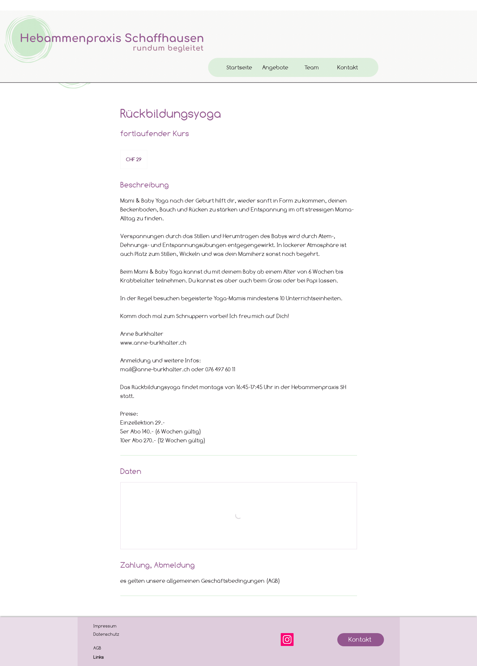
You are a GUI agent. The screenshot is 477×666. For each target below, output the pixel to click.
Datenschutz (106, 634)
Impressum (104, 626)
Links (98, 657)
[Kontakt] (360, 639)
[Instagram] (287, 639)
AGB (97, 648)
